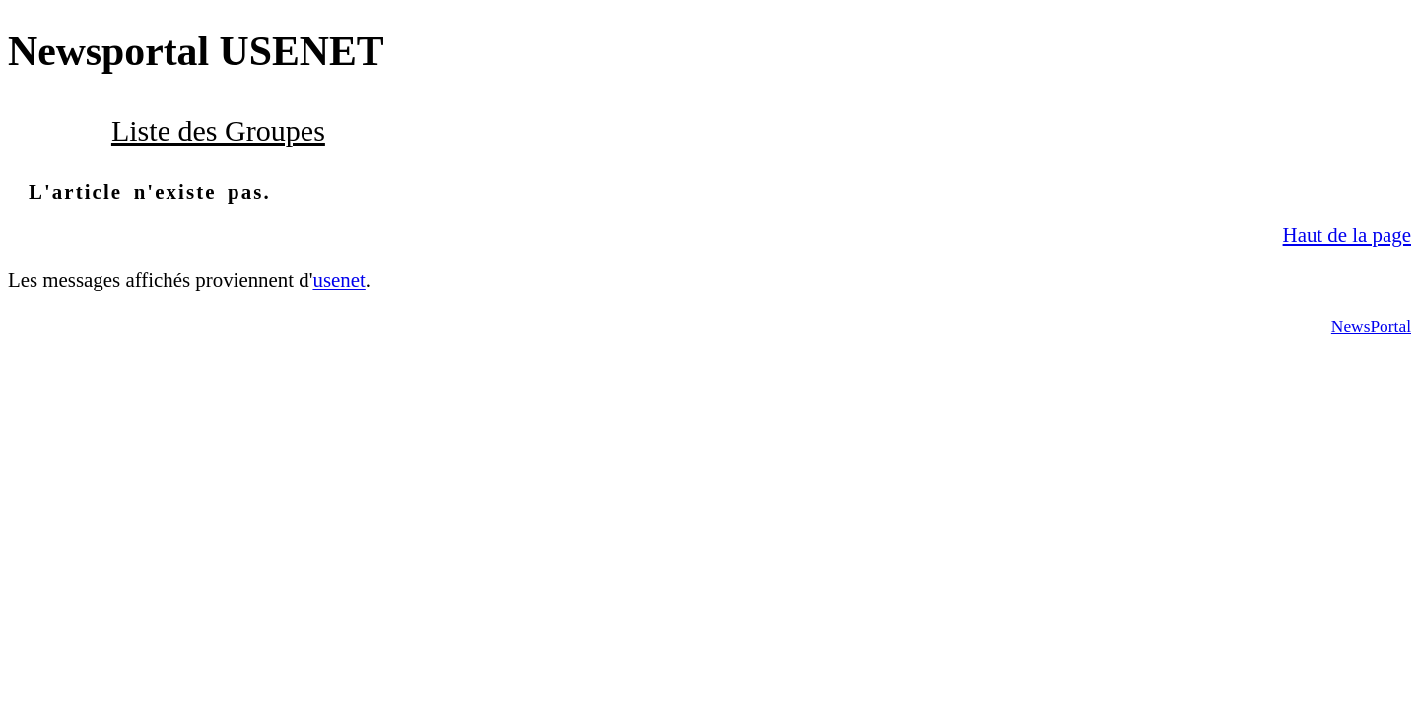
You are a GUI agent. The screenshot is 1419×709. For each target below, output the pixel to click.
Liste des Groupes (218, 131)
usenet (338, 279)
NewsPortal (1371, 326)
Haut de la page (1347, 235)
